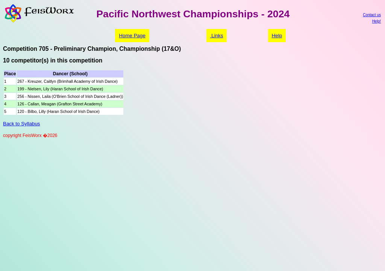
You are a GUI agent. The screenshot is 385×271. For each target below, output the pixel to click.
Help (277, 35)
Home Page (132, 35)
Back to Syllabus (21, 123)
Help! (376, 21)
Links (216, 35)
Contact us (372, 15)
